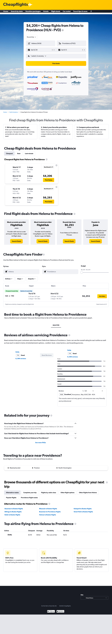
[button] (39, 50)
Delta (17, 352)
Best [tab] (18, 153)
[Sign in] (91, 12)
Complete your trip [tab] (30, 492)
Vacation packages (33, 12)
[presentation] (63, 30)
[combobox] (31, 37)
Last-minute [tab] (29, 153)
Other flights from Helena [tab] (88, 492)
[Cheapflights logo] (15, 5)
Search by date (17, 12)
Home (5, 12)
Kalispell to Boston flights (83, 508)
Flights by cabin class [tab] (48, 492)
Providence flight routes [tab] (29, 497)
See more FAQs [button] (40, 442)
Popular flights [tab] (11, 497)
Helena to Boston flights (47, 515)
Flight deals (55, 12)
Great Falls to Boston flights (83, 512)
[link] (16, 241)
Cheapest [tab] (9, 153)
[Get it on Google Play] (51, 611)
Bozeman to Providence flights (50, 512)
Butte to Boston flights (12, 515)
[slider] (81, 272)
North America (13, 112)
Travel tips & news (80, 12)
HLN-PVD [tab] (56, 325)
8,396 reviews (21, 358)
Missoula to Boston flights (48, 508)
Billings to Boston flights (13, 512)
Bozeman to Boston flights (14, 508)
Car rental (67, 12)
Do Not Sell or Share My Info (49, 606)
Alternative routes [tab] (12, 492)
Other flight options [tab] (67, 492)
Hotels (45, 12)
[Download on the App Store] (60, 611)
